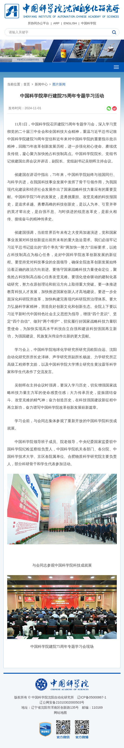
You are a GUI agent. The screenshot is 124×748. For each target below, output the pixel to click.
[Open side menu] (116, 67)
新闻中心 (41, 84)
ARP (56, 23)
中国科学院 (88, 23)
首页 (26, 84)
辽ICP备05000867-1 (91, 697)
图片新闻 (58, 84)
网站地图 (60, 712)
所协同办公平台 (38, 23)
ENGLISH (70, 23)
